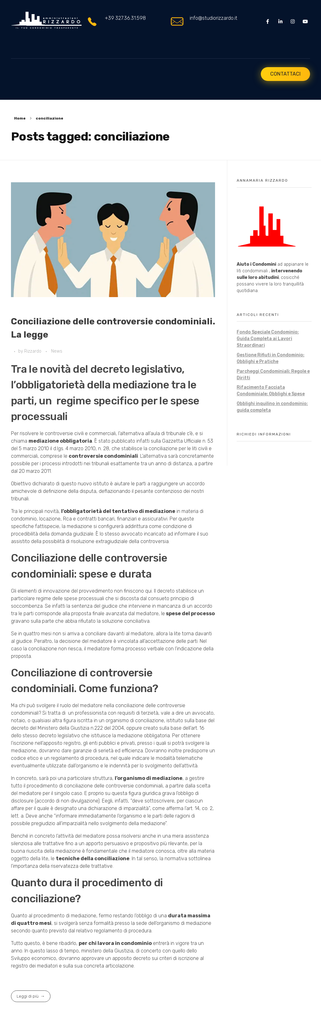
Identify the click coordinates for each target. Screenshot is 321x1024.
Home (20, 118)
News (56, 351)
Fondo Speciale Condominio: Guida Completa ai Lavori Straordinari (268, 338)
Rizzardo (33, 351)
